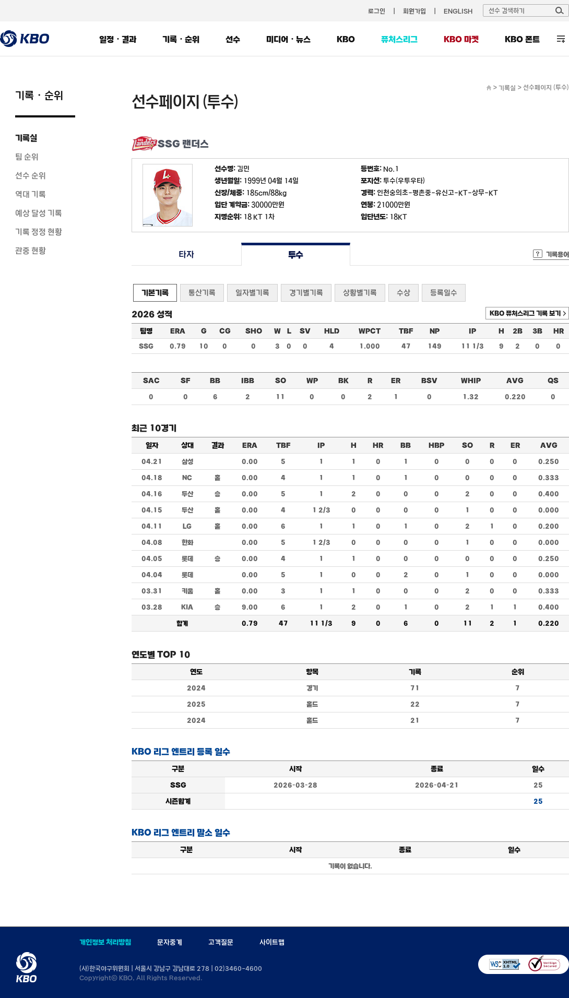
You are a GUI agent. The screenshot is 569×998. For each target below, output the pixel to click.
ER (395, 380)
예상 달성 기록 (38, 213)
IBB (247, 380)
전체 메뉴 (561, 39)
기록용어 (557, 254)
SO (280, 380)
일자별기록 (252, 292)
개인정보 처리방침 (105, 942)
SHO (253, 331)
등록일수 (443, 292)
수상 (403, 292)
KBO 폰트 (522, 39)
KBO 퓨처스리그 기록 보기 (525, 313)
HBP (436, 445)
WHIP (471, 380)
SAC (151, 380)
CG (225, 331)
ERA (177, 331)
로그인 (376, 11)
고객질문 (220, 942)
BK (343, 380)
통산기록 (202, 292)
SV (305, 331)
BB (215, 380)
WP (312, 380)
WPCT (370, 331)
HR (558, 331)
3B (537, 331)
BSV (429, 380)
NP (435, 331)
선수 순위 (30, 175)
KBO (346, 39)
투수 (295, 254)
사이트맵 (271, 942)
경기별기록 (306, 292)
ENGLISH (458, 11)
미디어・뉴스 (288, 39)
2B (518, 331)
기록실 (26, 137)
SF (185, 380)
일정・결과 (117, 39)
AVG (515, 380)
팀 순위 (27, 156)
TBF (406, 331)
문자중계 (169, 942)
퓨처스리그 (399, 39)
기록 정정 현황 (38, 231)
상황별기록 (360, 292)
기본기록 (155, 292)
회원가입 (414, 11)
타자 (186, 254)
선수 (233, 39)
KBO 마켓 (461, 39)
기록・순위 (180, 39)
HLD (331, 331)
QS (553, 380)
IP (472, 331)
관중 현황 (30, 250)
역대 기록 (30, 194)
